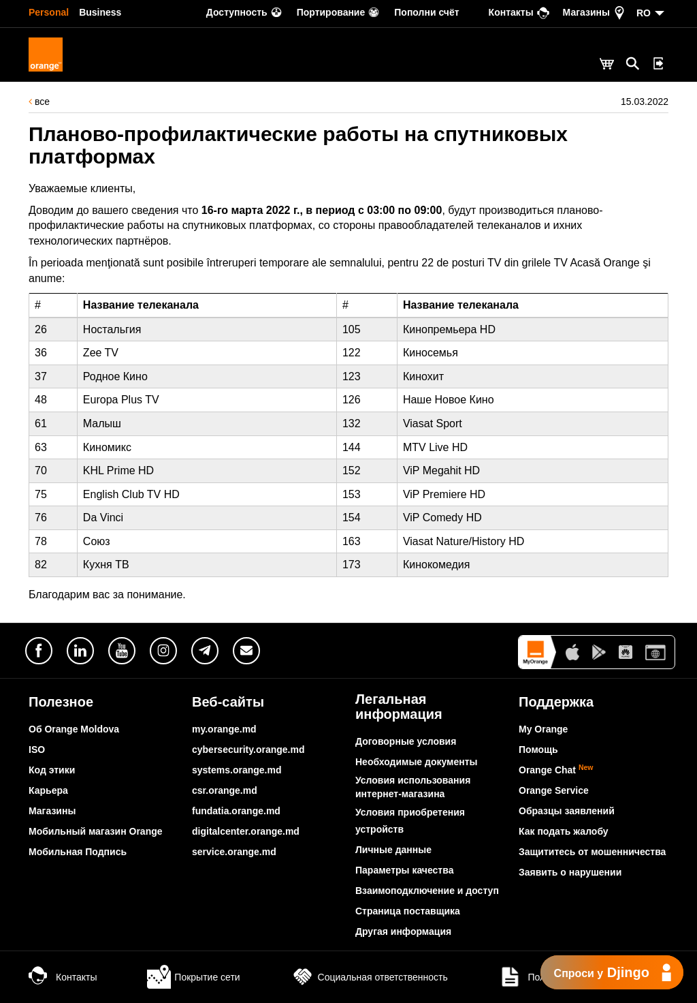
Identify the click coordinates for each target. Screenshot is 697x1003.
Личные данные (393, 849)
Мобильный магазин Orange (96, 831)
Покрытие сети (193, 977)
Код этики (52, 770)
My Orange (543, 729)
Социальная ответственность (369, 977)
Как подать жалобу (564, 831)
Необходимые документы (416, 761)
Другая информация (403, 931)
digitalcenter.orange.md (245, 831)
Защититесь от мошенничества (592, 851)
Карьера (48, 790)
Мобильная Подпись (78, 851)
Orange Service (554, 790)
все (39, 101)
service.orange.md (234, 851)
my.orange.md (224, 729)
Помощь (538, 749)
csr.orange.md (224, 790)
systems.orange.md (237, 770)
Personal (49, 12)
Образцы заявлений (567, 810)
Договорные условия (405, 741)
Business (100, 12)
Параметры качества (404, 870)
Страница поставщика (407, 911)
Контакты (63, 977)
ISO (37, 749)
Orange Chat (556, 770)
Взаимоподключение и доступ (427, 890)
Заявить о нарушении (570, 872)
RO (643, 12)
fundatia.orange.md (236, 810)
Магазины (52, 810)
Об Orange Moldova (74, 729)
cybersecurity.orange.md (248, 749)
